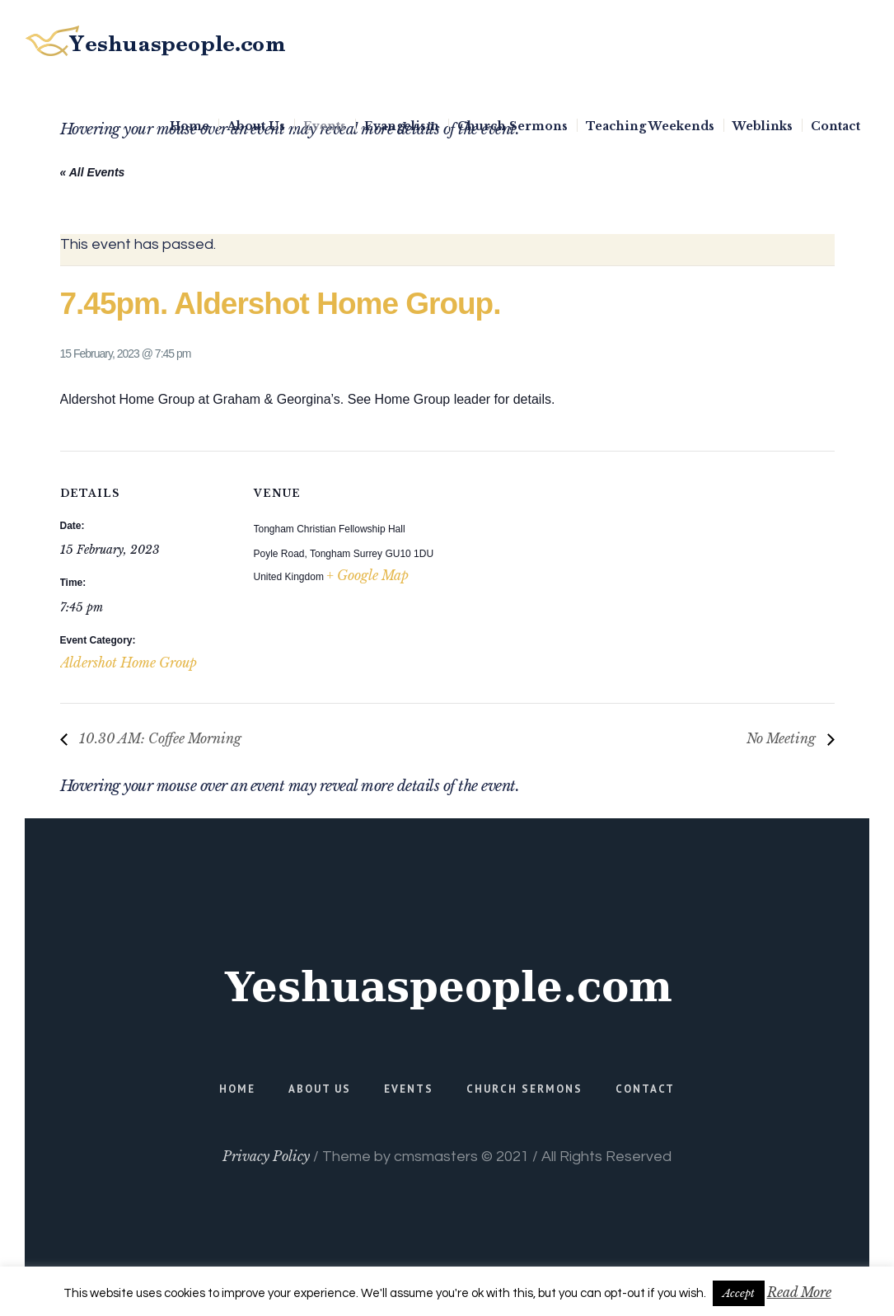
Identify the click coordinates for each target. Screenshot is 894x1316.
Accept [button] (739, 1293)
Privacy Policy (266, 1156)
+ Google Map (367, 575)
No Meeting (783, 738)
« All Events (92, 172)
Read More (799, 1292)
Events (408, 1089)
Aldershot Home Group (128, 662)
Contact (645, 1089)
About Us (319, 1089)
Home (237, 1089)
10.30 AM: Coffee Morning (158, 738)
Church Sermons (524, 1089)
